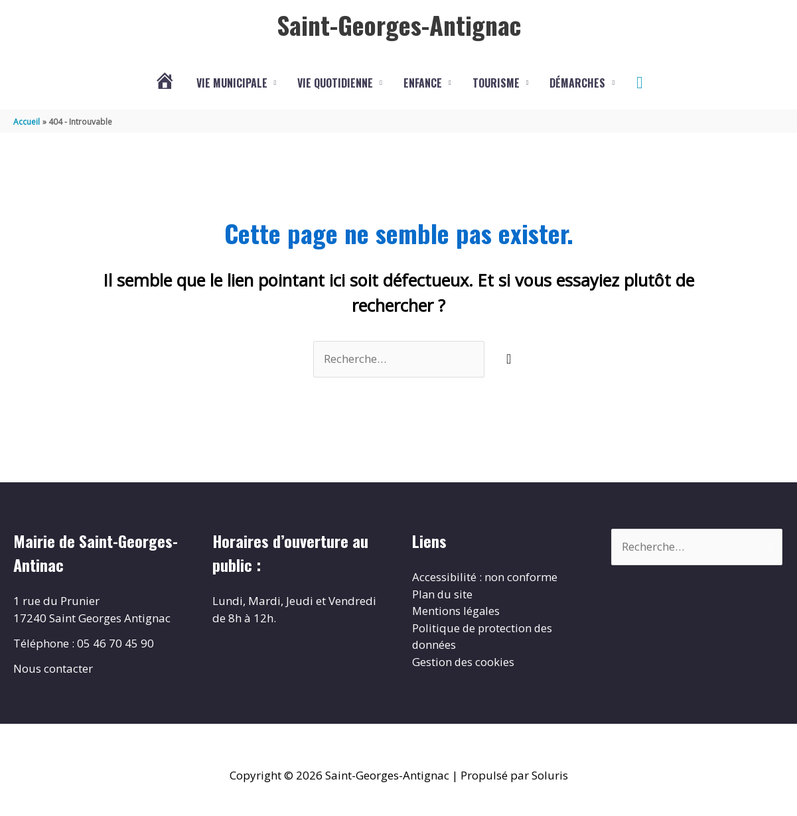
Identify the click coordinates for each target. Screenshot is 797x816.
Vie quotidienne (335, 83)
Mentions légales (456, 610)
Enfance (422, 83)
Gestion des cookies (463, 661)
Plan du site (443, 594)
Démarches (577, 83)
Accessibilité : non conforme (485, 576)
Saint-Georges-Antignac (399, 24)
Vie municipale (231, 83)
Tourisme (496, 83)
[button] (639, 83)
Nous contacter (53, 668)
